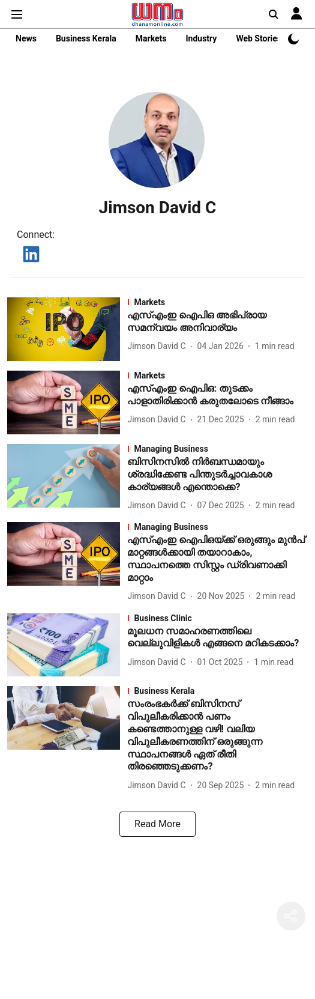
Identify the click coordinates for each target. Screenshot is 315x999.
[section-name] (217, 302)
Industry (201, 38)
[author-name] (158, 346)
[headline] (217, 322)
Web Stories (258, 38)
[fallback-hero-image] (67, 329)
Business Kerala (86, 38)
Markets (151, 38)
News (26, 38)
